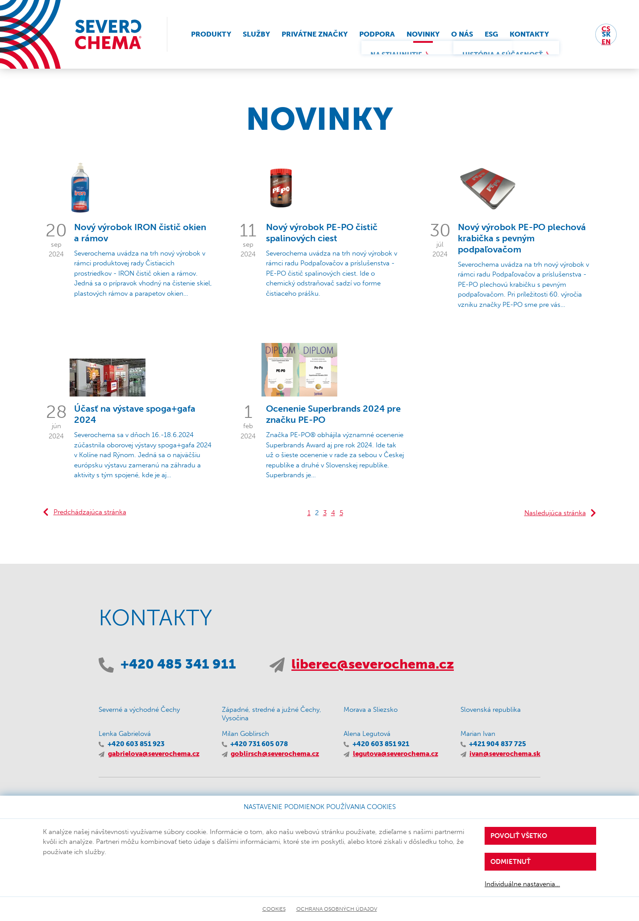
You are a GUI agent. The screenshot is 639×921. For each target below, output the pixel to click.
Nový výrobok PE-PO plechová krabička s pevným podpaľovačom (522, 238)
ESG (491, 34)
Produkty (211, 34)
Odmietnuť (510, 862)
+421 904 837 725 (497, 744)
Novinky (423, 34)
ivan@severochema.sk (504, 754)
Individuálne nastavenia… (522, 884)
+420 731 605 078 (259, 744)
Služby (256, 34)
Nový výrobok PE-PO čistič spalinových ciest (322, 233)
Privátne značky (315, 34)
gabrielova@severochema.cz (153, 754)
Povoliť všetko (518, 836)
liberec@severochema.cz (372, 664)
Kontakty (529, 34)
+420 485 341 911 (178, 664)
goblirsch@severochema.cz (275, 754)
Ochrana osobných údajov (336, 909)
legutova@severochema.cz (395, 754)
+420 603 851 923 (136, 744)
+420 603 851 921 (381, 744)
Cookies (274, 909)
